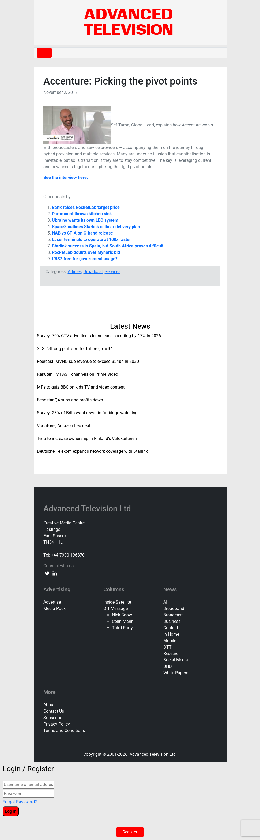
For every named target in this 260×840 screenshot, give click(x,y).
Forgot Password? (20, 801)
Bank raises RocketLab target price (86, 207)
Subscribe (52, 717)
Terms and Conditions (64, 730)
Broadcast (93, 271)
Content (170, 627)
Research (172, 653)
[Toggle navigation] (44, 53)
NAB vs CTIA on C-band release (82, 233)
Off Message (115, 608)
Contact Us (53, 711)
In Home (171, 634)
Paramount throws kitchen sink (82, 213)
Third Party (122, 627)
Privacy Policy (56, 724)
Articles (75, 271)
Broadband (173, 608)
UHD (167, 666)
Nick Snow (122, 614)
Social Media (175, 659)
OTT (167, 647)
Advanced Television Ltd (88, 508)
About (49, 704)
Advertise (52, 602)
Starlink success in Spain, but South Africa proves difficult (107, 245)
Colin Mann (123, 621)
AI (165, 602)
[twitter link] (47, 573)
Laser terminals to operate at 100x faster (91, 239)
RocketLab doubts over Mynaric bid (86, 252)
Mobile (169, 640)
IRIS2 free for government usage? (85, 258)
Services (112, 271)
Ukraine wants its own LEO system (85, 220)
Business (171, 621)
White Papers (175, 672)
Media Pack (54, 608)
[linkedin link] (54, 573)
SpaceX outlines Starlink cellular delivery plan (96, 226)
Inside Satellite (117, 602)
